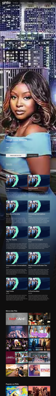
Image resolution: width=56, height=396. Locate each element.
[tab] (9, 164)
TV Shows (15, 3)
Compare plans (33, 155)
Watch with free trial (15, 155)
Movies (22, 3)
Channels (29, 3)
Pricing (36, 3)
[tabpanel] (28, 234)
